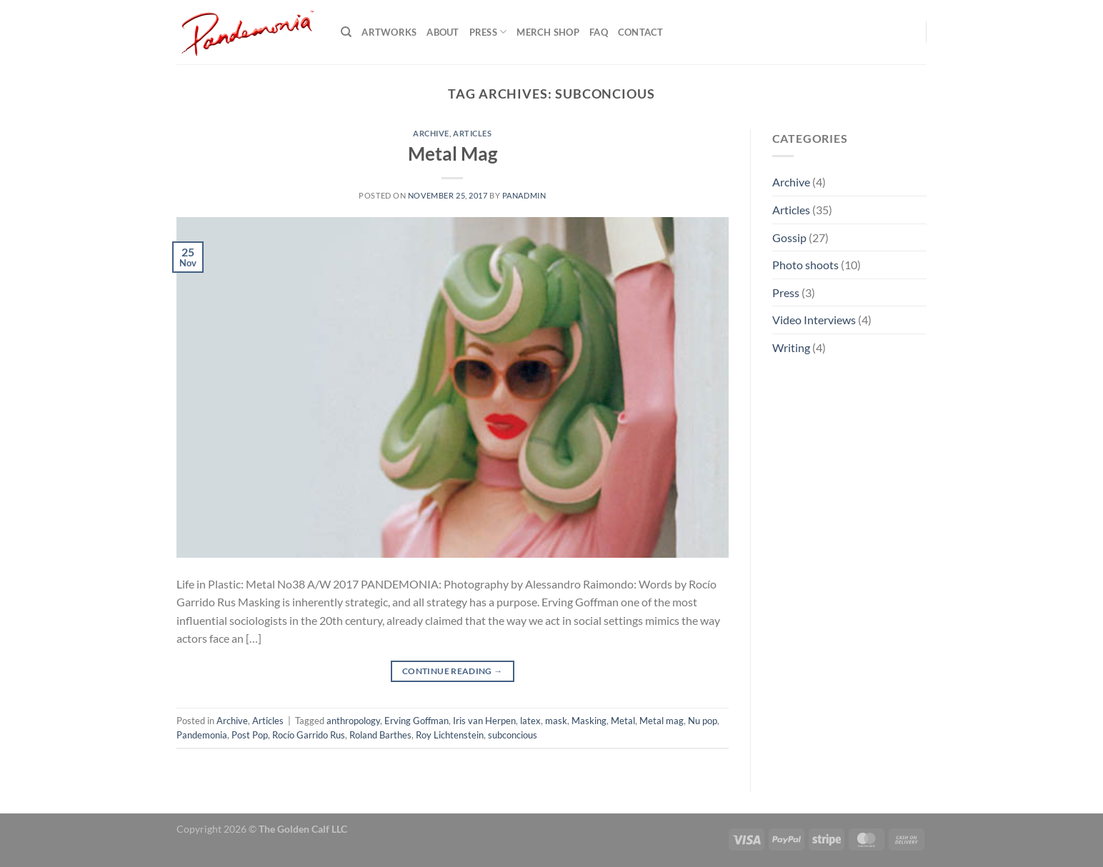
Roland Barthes (380, 735)
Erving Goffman (416, 720)
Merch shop (547, 32)
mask (556, 720)
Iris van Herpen (484, 720)
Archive (431, 133)
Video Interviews (814, 319)
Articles (472, 133)
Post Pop (249, 735)
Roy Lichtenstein (450, 735)
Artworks (388, 32)
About (442, 32)
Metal (623, 720)
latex (530, 720)
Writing (791, 347)
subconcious (512, 735)
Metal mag (661, 720)
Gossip (789, 237)
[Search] (346, 32)
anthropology (353, 720)
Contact (641, 32)
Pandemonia (201, 735)
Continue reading (452, 671)
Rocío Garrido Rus (308, 735)
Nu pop (702, 720)
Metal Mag (452, 153)
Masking (589, 720)
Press (488, 32)
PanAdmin (524, 195)
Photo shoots (805, 264)
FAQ (598, 32)
